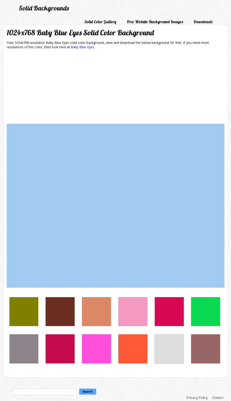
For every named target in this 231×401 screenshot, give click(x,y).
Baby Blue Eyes (82, 47)
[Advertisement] (115, 87)
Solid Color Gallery (100, 21)
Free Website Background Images (155, 21)
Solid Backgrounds (44, 8)
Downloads (202, 21)
